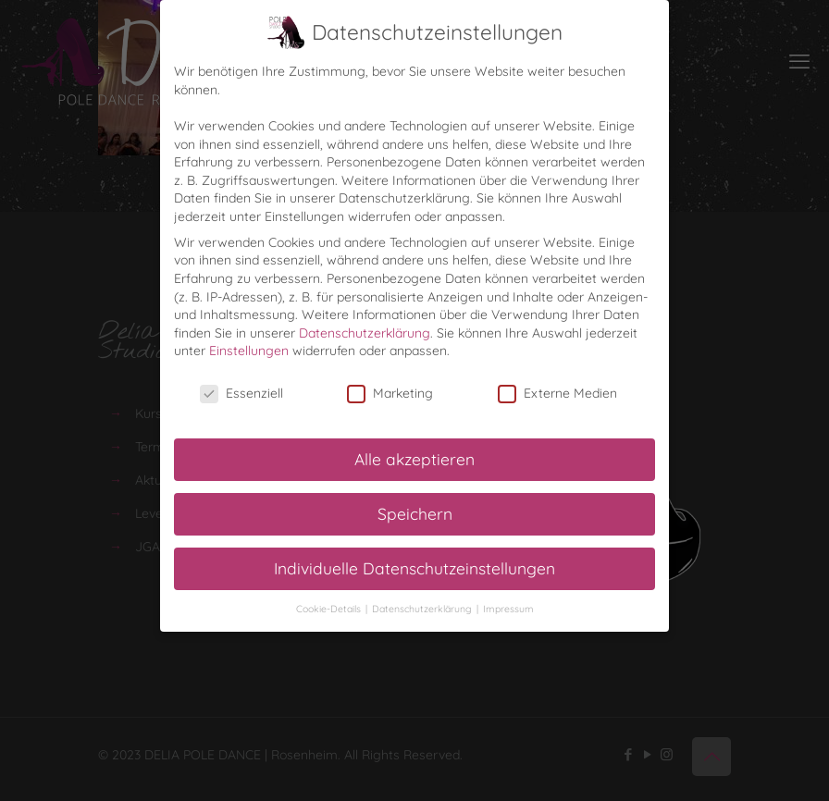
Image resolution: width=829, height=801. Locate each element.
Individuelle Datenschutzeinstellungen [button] (414, 566)
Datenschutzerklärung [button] (423, 606)
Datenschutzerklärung (364, 331)
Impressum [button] (508, 606)
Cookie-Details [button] (330, 606)
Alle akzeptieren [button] (414, 457)
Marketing (390, 392)
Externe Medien (557, 392)
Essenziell (241, 392)
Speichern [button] (414, 511)
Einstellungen (249, 349)
